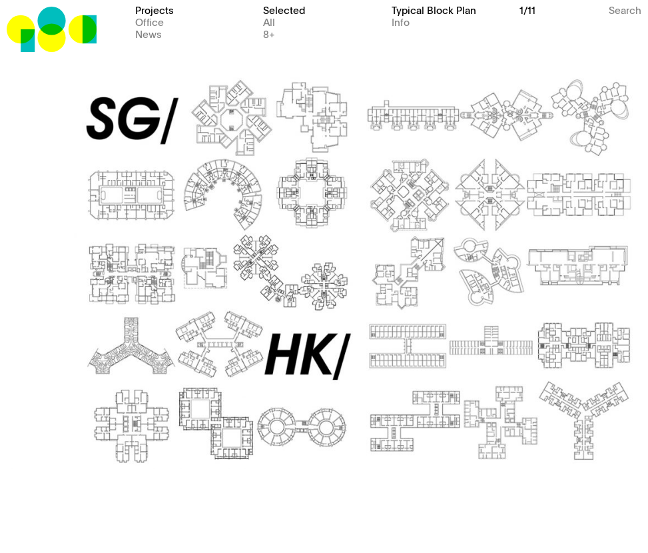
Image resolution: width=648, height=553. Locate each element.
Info (401, 22)
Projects (154, 10)
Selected (284, 10)
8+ (269, 34)
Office (149, 22)
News (148, 34)
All (269, 22)
